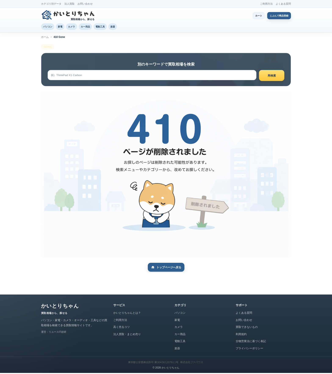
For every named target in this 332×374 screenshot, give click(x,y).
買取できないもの (247, 328)
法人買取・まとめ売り (127, 335)
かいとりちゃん (60, 307)
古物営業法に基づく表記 (251, 342)
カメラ (80, 27)
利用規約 (241, 335)
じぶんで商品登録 (277, 15)
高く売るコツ (121, 328)
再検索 (272, 76)
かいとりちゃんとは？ (127, 313)
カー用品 (97, 27)
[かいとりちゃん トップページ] (68, 15)
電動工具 (115, 27)
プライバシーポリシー (249, 349)
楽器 (131, 27)
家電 (65, 27)
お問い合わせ (85, 3)
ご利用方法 (266, 3)
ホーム (45, 37)
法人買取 (69, 3)
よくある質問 (283, 3)
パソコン (49, 27)
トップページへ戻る (166, 268)
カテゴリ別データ (51, 3)
